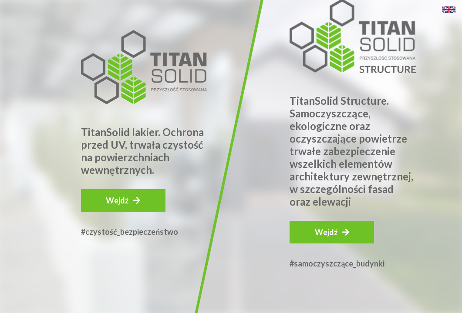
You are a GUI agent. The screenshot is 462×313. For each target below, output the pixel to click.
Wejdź (117, 200)
